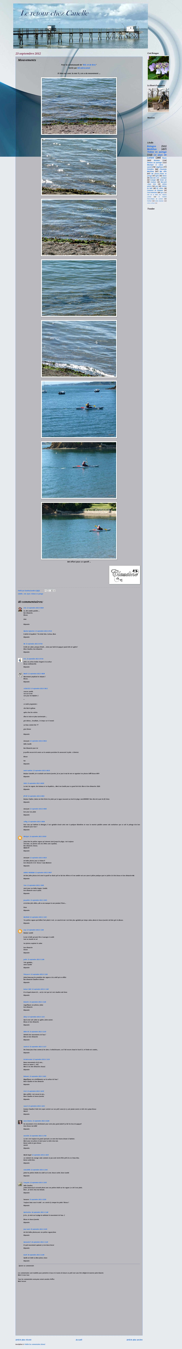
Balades (157, 160)
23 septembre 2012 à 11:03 (38, 917)
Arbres (165, 176)
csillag (26, 821)
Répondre (26, 624)
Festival (149, 201)
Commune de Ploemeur (155, 190)
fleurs (164, 158)
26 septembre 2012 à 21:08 (36, 1255)
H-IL (25, 659)
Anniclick (26, 1136)
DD (24, 644)
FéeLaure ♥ (27, 974)
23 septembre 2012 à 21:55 (38, 1182)
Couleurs (153, 182)
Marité (26, 673)
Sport (28, 594)
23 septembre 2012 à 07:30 (34, 644)
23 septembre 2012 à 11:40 (40, 989)
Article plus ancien (135, 1340)
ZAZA (25, 783)
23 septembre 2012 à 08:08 (36, 673)
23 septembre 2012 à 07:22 (43, 631)
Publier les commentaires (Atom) (35, 1344)
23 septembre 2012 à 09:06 (38, 809)
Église (162, 192)
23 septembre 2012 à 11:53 (36, 1017)
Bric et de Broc (89, 65)
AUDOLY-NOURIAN (29, 872)
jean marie (27, 1229)
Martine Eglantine (29, 631)
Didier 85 (26, 1032)
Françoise (26, 1182)
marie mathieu (28, 770)
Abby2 (25, 1017)
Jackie (25, 959)
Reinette (26, 1002)
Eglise (157, 176)
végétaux (159, 167)
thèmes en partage (37, 594)
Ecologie (153, 180)
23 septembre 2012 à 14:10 (35, 1091)
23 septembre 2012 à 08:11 (39, 688)
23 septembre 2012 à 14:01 (38, 1076)
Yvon (25, 885)
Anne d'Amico (28, 1121)
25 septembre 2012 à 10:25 (39, 1229)
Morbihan (152, 149)
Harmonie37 (27, 1242)
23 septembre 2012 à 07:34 (35, 659)
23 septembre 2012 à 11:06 (35, 930)
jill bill (25, 796)
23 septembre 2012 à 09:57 (43, 872)
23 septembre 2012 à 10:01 (39, 900)
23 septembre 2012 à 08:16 (38, 741)
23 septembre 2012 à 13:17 (38, 1046)
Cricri (25, 1091)
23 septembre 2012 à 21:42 (39, 1170)
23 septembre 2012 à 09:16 (38, 836)
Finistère (150, 169)
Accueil (79, 1340)
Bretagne (151, 146)
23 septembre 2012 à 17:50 (38, 1136)
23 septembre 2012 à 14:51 (36, 1106)
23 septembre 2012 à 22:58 (38, 1199)
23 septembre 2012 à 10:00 (35, 885)
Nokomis (26, 1076)
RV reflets (160, 188)
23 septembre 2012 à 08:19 (41, 770)
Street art (163, 180)
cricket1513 (27, 688)
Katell (25, 1255)
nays (25, 930)
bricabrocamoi (28, 1059)
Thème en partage (157, 152)
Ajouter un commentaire (26, 1266)
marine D (26, 1046)
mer (25, 594)
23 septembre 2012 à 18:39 (40, 1155)
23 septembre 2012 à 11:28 (39, 974)
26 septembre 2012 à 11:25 (39, 1242)
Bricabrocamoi (84, 68)
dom (25, 608)
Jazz (156, 186)
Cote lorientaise (152, 192)
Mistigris (26, 836)
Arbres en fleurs (151, 203)
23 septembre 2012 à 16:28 (41, 1121)
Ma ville (163, 171)
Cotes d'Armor (159, 201)
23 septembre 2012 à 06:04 (35, 608)
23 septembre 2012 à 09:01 (36, 796)
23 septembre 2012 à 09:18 (38, 858)
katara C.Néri (27, 989)
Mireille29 (26, 917)
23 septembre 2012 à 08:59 (36, 783)
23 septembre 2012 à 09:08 (36, 821)
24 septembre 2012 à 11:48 (40, 1212)
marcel (26, 1106)
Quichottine (27, 1212)
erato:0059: (27, 1170)
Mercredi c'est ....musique (158, 178)
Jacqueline (27, 900)
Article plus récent (23, 1340)
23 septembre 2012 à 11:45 (37, 1002)
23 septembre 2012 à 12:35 (38, 1032)
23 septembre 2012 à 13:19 (41, 1059)
